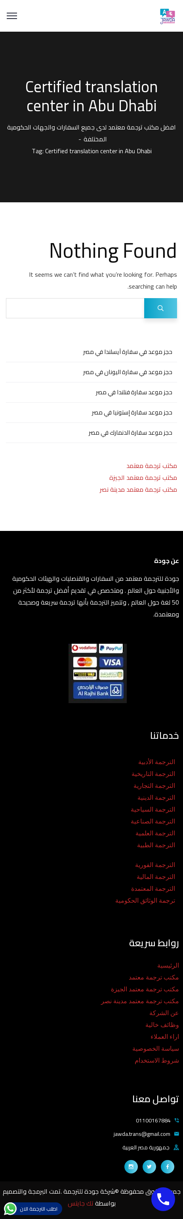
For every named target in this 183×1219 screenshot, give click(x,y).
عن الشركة (164, 1012)
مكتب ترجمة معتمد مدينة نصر (138, 489)
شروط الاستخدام (157, 1060)
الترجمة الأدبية (156, 761)
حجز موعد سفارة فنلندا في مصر (134, 392)
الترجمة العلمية (155, 833)
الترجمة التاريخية (153, 773)
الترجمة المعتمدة (153, 888)
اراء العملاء (165, 1036)
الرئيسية (168, 965)
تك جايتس (81, 1203)
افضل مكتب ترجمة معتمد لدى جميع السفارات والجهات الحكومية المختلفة (91, 133)
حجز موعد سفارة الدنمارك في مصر (130, 432)
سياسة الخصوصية (155, 1048)
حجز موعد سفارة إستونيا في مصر (132, 412)
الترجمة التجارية (154, 785)
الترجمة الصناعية (153, 821)
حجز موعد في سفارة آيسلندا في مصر (127, 352)
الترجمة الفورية (155, 864)
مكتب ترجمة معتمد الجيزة (143, 477)
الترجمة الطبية (156, 845)
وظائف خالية (162, 1024)
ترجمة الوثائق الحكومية (145, 900)
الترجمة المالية (156, 876)
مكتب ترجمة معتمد (151, 466)
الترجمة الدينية (156, 797)
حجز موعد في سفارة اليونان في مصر (127, 372)
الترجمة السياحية (153, 809)
